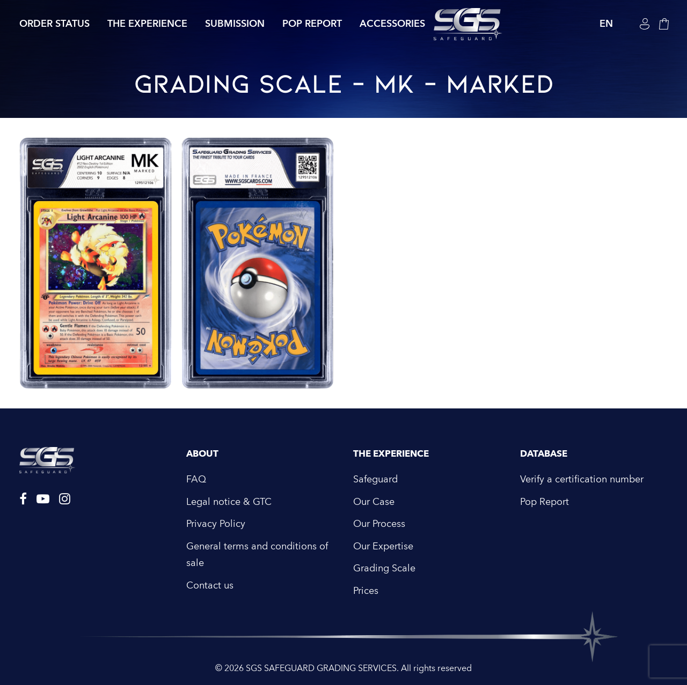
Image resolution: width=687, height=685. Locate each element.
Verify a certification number (582, 479)
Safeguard (375, 479)
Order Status (54, 24)
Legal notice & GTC (229, 502)
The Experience (147, 24)
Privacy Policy (215, 524)
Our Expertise (383, 546)
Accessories (392, 24)
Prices (365, 591)
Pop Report (312, 24)
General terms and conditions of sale (257, 555)
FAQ (196, 479)
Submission (235, 24)
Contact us (209, 585)
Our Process (379, 524)
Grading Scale (384, 568)
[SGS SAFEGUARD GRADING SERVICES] (468, 24)
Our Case (373, 502)
